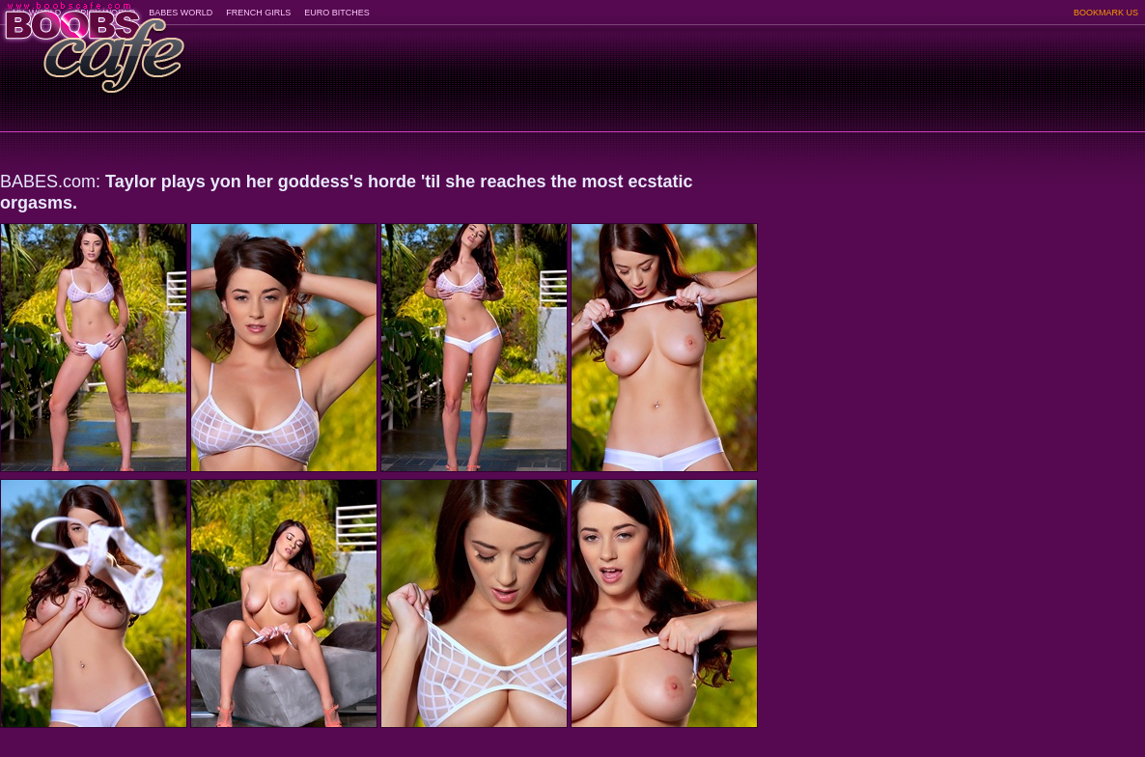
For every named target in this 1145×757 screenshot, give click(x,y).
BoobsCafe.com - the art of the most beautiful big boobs (93, 41)
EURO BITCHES (337, 12)
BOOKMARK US (1106, 12)
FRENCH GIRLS (258, 12)
